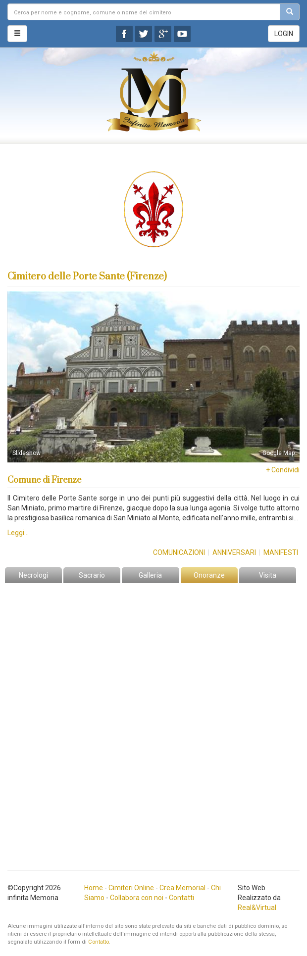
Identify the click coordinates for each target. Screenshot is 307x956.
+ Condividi (283, 470)
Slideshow (26, 453)
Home (93, 888)
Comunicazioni (179, 552)
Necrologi (33, 575)
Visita (267, 575)
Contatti (181, 898)
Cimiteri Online (131, 888)
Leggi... (18, 533)
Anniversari (234, 552)
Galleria (150, 575)
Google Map (278, 453)
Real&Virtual (257, 907)
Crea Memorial (182, 888)
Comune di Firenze (44, 480)
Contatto (98, 942)
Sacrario (92, 575)
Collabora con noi (136, 898)
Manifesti (280, 552)
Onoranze (209, 575)
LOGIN (283, 34)
